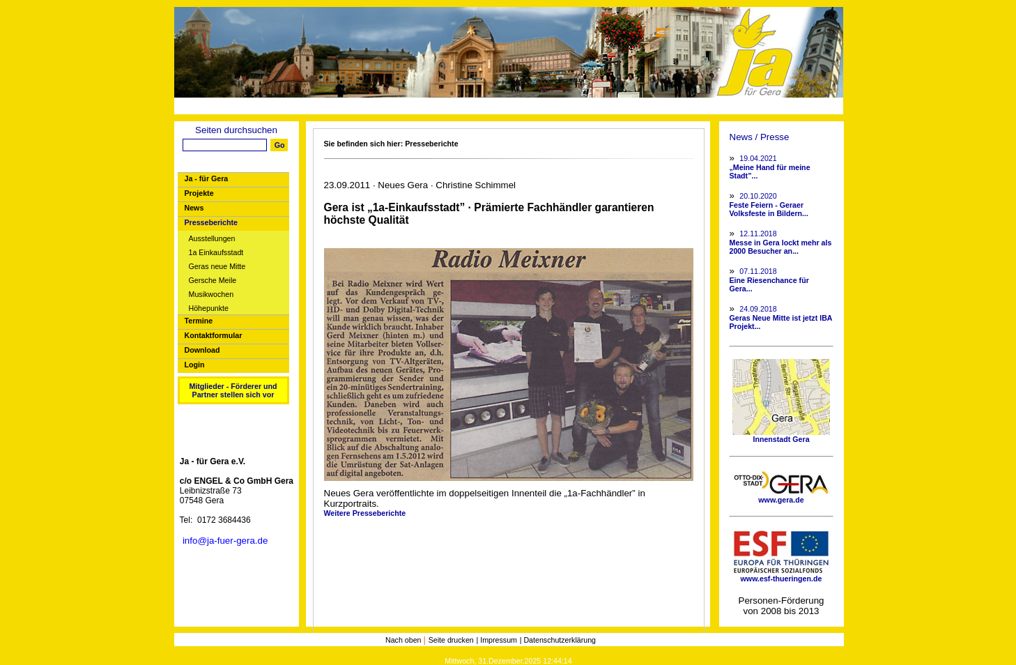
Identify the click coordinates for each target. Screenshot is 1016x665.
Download (202, 350)
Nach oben (404, 640)
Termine (199, 320)
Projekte (199, 193)
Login (195, 364)
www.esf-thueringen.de (781, 575)
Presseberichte (211, 222)
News (194, 208)
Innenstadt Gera (781, 435)
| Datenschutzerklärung (558, 640)
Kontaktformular (214, 335)
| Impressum (497, 640)
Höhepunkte (209, 308)
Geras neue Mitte (217, 266)
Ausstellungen (212, 239)
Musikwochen (211, 294)
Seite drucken (451, 640)
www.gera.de (781, 496)
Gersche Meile (213, 280)
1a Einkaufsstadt (216, 253)
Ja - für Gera (207, 178)
